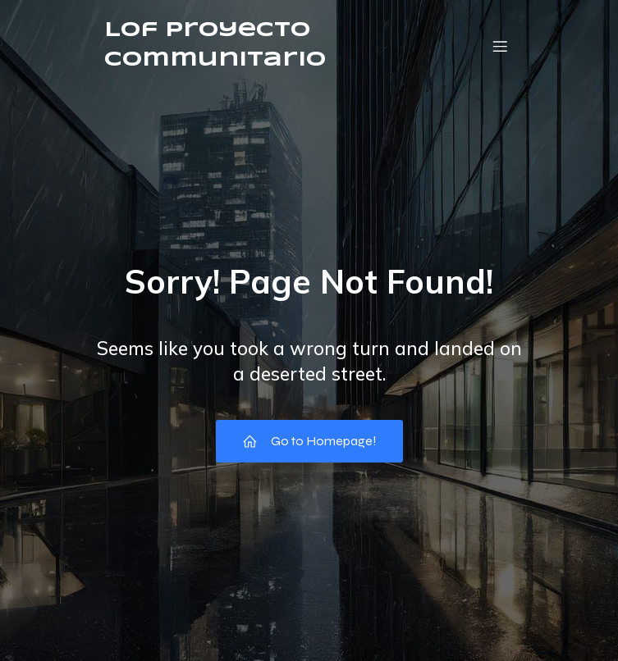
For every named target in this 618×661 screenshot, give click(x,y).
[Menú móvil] (501, 46)
